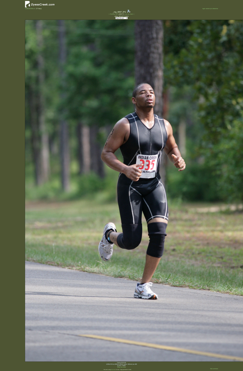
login (203, 8)
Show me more (121, 367)
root (26, 8)
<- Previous (112, 14)
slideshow (215, 8)
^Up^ (116, 14)
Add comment (214, 368)
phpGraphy (113, 369)
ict (28, 8)
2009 (30, 8)
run (33, 8)
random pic (208, 8)
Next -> (132, 14)
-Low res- (127, 14)
